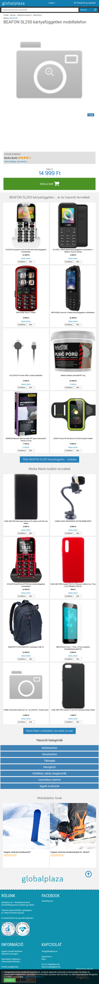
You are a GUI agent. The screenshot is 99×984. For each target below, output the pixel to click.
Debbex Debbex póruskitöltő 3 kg (73, 375)
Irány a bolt (49, 183)
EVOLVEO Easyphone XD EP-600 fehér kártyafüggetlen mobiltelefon (26, 251)
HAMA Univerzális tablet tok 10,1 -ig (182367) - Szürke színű (26, 710)
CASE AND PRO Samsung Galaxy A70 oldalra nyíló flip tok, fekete (26, 522)
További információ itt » (34, 977)
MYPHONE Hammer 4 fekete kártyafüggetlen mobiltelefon (73, 313)
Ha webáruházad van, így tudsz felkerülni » (17, 918)
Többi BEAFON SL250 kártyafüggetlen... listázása (49, 459)
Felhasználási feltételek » (11, 961)
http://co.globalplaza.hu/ (51, 967)
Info (30, 262)
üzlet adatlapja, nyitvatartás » (16, 161)
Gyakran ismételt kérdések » (12, 951)
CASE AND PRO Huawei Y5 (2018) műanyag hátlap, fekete (73, 710)
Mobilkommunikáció (24, 15)
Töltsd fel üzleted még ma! (14, 913)
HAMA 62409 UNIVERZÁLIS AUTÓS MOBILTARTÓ (73, 521)
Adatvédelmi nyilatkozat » (11, 959)
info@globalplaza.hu (49, 951)
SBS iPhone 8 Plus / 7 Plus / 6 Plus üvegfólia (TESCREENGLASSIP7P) (73, 648)
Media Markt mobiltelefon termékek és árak (49, 730)
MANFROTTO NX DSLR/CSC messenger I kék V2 (26, 647)
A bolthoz (21, 262)
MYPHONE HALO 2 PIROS (25, 313)
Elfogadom (10, 980)
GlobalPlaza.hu (47, 901)
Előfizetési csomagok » (10, 954)
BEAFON (13, 18)
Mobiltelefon (37, 15)
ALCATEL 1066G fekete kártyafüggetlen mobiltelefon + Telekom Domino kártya (73, 251)
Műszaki (13, 15)
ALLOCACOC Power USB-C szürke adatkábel (26, 375)
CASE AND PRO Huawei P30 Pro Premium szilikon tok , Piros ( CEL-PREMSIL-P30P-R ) (73, 585)
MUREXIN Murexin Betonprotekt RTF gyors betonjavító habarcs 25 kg (26, 440)
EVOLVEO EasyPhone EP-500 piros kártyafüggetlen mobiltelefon (26, 585)
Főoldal (5, 15)
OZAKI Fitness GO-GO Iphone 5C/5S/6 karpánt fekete (73, 438)
